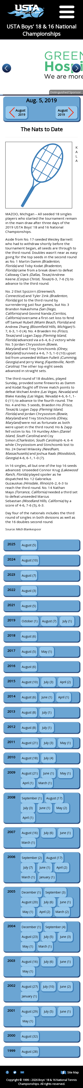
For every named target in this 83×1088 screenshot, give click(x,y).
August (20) (30, 902)
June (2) (65, 986)
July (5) (48, 937)
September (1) (32, 798)
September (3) (55, 892)
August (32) (30, 1036)
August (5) (29, 545)
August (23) (30, 937)
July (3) (48, 682)
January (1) (47, 877)
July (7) (28, 867)
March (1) (45, 783)
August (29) (30, 1011)
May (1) (46, 651)
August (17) (54, 798)
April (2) (65, 682)
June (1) (46, 697)
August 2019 (20, 112)
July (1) (67, 621)
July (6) (48, 833)
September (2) (32, 858)
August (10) (30, 560)
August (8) (29, 712)
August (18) (30, 758)
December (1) (31, 892)
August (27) (30, 986)
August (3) (29, 591)
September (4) (55, 927)
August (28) (30, 1051)
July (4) (48, 758)
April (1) (63, 697)
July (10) (48, 986)
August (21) (30, 743)
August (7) (29, 575)
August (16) (30, 833)
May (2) (61, 808)
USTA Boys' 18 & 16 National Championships (41, 30)
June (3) (65, 937)
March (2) (62, 912)
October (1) (30, 621)
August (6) (29, 636)
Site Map (70, 1072)
